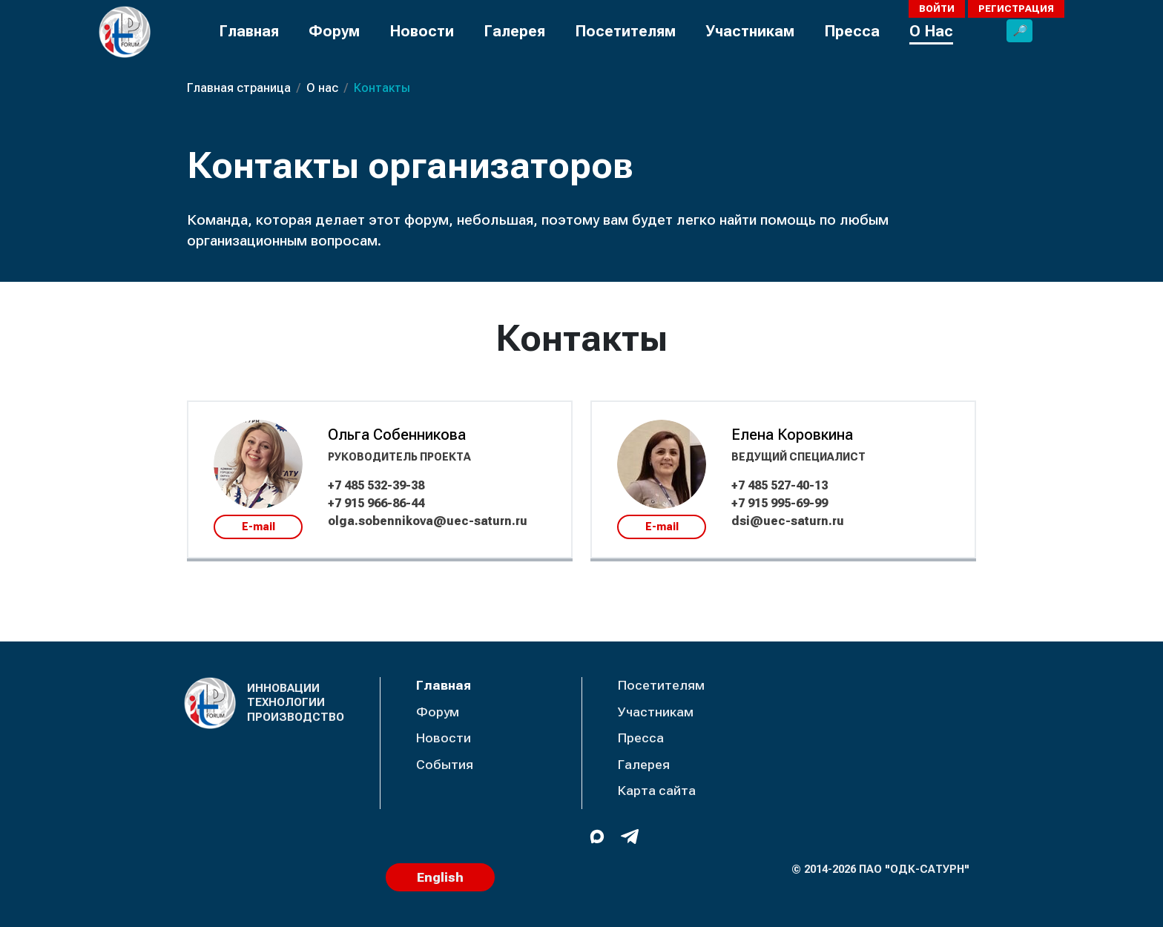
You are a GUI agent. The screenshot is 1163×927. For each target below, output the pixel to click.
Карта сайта (657, 790)
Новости (421, 31)
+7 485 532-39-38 (376, 485)
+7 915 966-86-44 (376, 503)
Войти (937, 8)
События (444, 764)
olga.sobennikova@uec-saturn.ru (427, 521)
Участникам (749, 31)
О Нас (931, 31)
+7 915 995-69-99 (779, 503)
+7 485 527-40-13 (779, 485)
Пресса (852, 31)
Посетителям (625, 31)
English (440, 877)
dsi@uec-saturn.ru (787, 521)
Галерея (514, 31)
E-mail (258, 526)
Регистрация (1016, 8)
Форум (334, 31)
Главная (249, 31)
